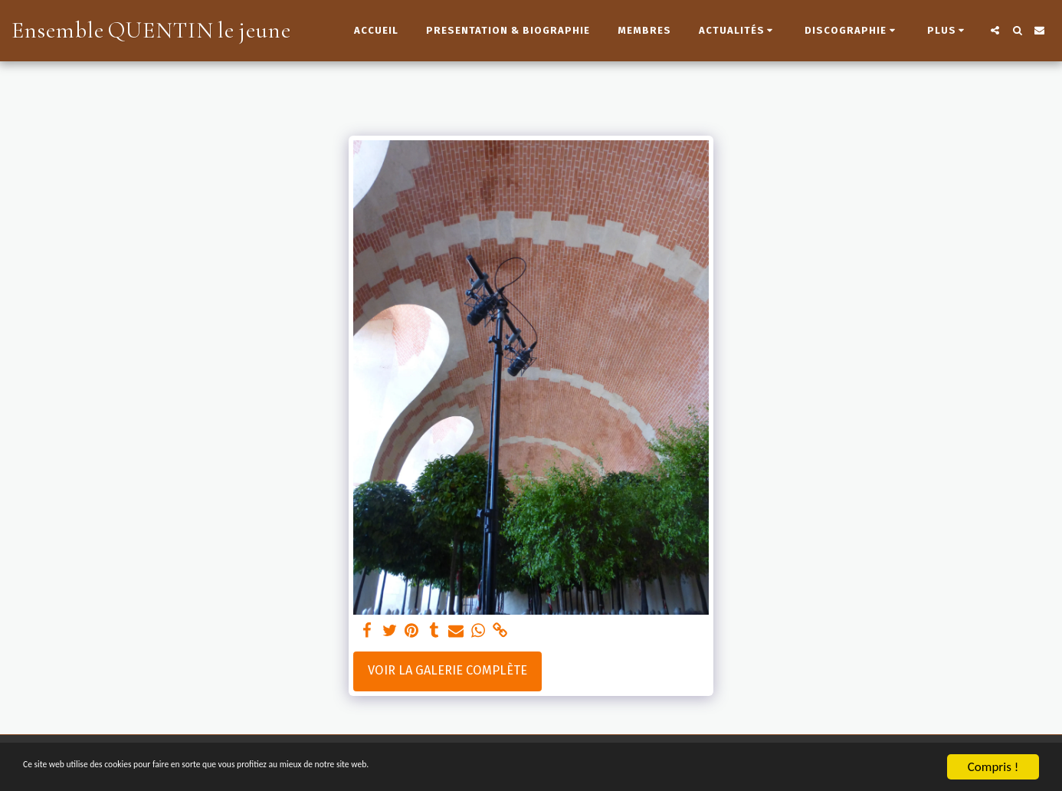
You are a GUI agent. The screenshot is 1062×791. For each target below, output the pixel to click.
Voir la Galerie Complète (447, 670)
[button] (738, 31)
